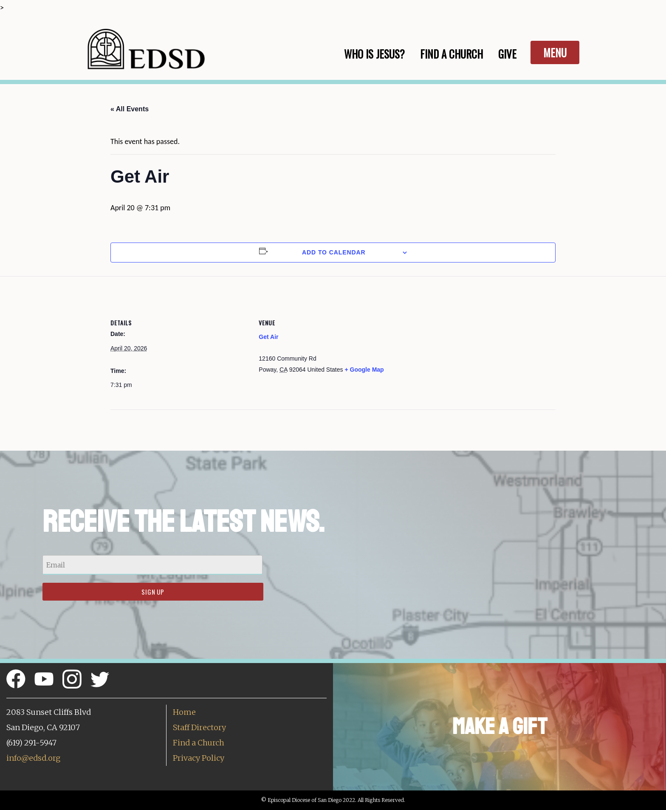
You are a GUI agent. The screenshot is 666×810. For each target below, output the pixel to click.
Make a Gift (499, 726)
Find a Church (198, 743)
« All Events (129, 109)
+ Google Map (364, 369)
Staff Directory (199, 727)
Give (507, 54)
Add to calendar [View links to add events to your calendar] (334, 252)
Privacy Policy (198, 758)
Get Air (268, 336)
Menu (555, 52)
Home (184, 712)
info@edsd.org (33, 758)
